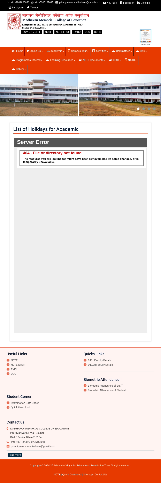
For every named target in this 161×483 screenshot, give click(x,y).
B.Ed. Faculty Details (100, 360)
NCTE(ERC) (62, 31)
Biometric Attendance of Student (107, 390)
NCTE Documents (92, 60)
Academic (55, 51)
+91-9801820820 (19, 2)
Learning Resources (60, 60)
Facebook (127, 2)
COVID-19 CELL (32, 31)
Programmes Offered (27, 60)
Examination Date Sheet (25, 402)
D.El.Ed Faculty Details (101, 364)
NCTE (48, 31)
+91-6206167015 (43, 2)
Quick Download (20, 407)
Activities (100, 51)
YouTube (110, 2)
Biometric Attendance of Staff (105, 385)
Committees (122, 51)
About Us (35, 51)
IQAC (115, 60)
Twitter (32, 7)
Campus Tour (78, 51)
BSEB (97, 31)
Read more (15, 454)
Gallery (19, 69)
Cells (142, 51)
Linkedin (143, 2)
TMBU (76, 31)
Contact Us (101, 474)
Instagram (16, 7)
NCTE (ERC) (18, 364)
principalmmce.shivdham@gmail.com (79, 2)
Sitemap (88, 474)
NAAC (131, 60)
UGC (87, 31)
